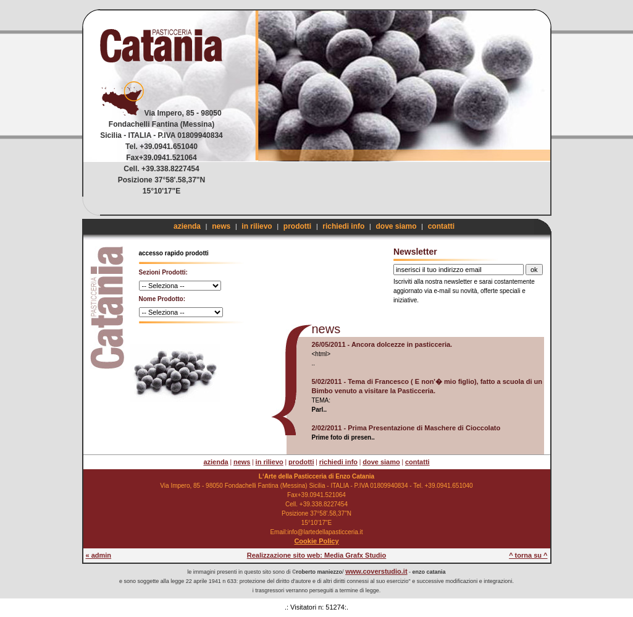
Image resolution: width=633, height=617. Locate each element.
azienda (187, 226)
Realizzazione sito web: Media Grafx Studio (317, 555)
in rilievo (256, 226)
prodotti (297, 226)
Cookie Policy (316, 541)
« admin (99, 555)
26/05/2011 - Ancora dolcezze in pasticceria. (382, 344)
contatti (441, 226)
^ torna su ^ (528, 555)
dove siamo (395, 226)
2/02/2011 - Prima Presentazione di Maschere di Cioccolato (406, 428)
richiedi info (343, 226)
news (221, 226)
